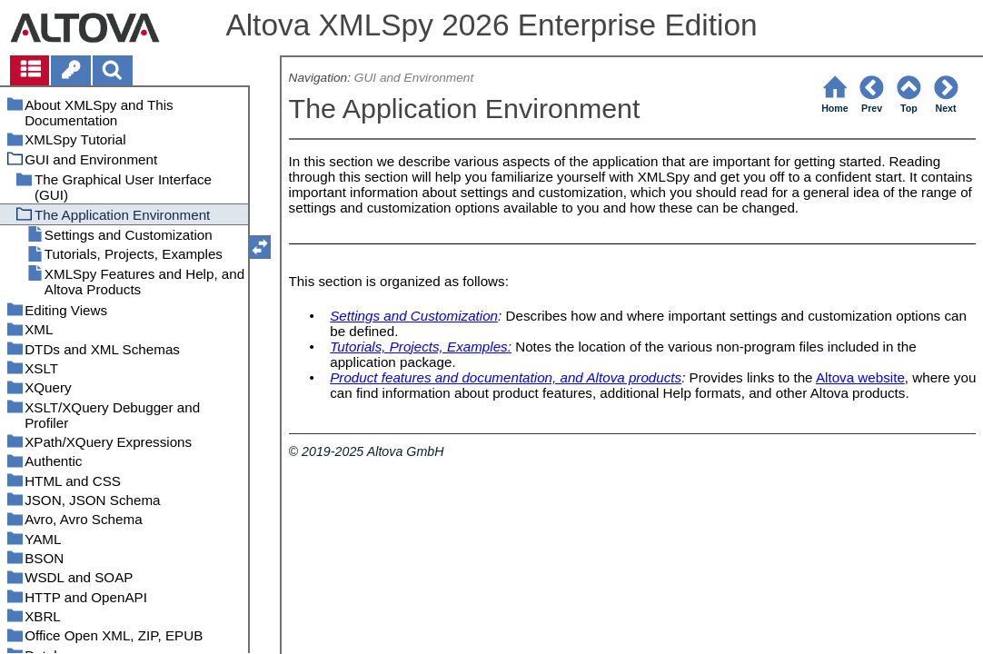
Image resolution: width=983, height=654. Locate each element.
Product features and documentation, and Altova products (505, 377)
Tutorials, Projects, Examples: (420, 346)
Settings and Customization (414, 315)
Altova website (860, 377)
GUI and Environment (413, 77)
